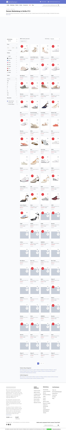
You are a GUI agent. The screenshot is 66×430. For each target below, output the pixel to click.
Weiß (9, 56)
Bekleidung (12, 5)
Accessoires (25, 5)
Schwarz (10, 58)
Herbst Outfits (37, 395)
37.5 (9, 79)
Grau (9, 64)
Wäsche (16, 5)
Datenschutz (55, 393)
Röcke (25, 371)
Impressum (54, 395)
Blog (33, 5)
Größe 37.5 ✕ (23, 41)
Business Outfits (40, 378)
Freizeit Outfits (37, 390)
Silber (9, 72)
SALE (30, 5)
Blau (9, 60)
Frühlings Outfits (37, 394)
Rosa (9, 62)
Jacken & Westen (36, 369)
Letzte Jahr (10, 102)
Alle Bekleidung (23, 369)
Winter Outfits (37, 392)
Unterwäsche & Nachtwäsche (26, 372)
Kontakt (54, 396)
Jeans (54, 369)
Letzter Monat (11, 104)
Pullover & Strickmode (46, 371)
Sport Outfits (33, 378)
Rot (9, 68)
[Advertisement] (33, 29)
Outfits (8, 5)
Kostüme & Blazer (48, 369)
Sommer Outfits (37, 397)
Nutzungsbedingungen (57, 391)
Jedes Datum (11, 101)
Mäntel (42, 369)
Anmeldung (51, 1)
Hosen (21, 371)
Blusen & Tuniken (37, 371)
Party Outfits (26, 378)
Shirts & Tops (30, 371)
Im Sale (9, 50)
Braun (9, 70)
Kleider (53, 371)
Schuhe (20, 5)
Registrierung (57, 1)
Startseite (8, 9)
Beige (9, 66)
